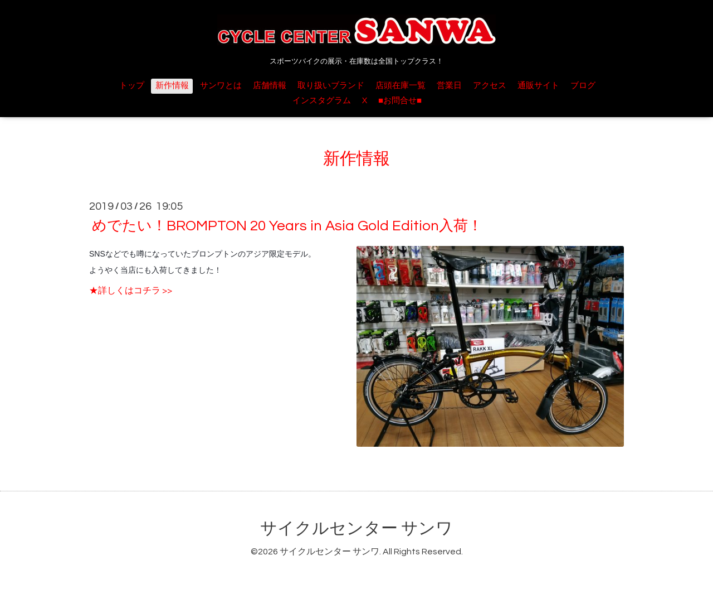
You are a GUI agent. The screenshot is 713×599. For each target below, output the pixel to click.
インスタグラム (321, 100)
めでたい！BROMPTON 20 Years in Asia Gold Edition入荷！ (287, 226)
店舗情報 (269, 85)
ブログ (582, 85)
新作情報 (172, 85)
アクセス (489, 85)
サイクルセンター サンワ (356, 528)
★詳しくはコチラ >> (130, 290)
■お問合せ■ (400, 100)
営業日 (449, 85)
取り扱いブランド (330, 85)
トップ (131, 85)
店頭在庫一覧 (400, 85)
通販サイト (538, 85)
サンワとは (221, 85)
